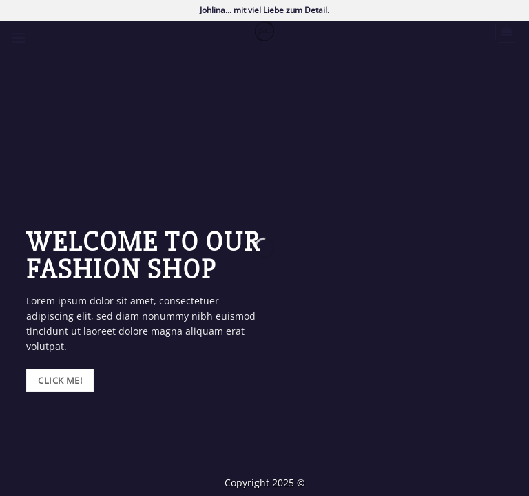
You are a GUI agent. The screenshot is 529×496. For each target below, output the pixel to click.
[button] (18, 37)
